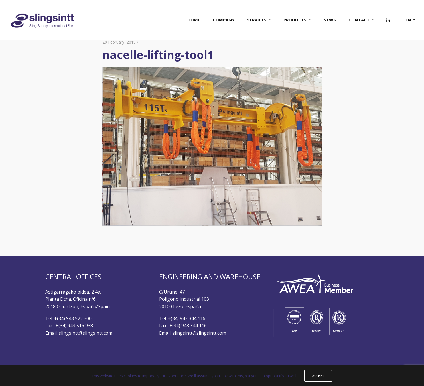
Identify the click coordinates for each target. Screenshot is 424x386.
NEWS (329, 20)
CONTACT (359, 20)
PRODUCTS (295, 20)
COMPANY (224, 20)
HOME (193, 20)
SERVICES (257, 20)
